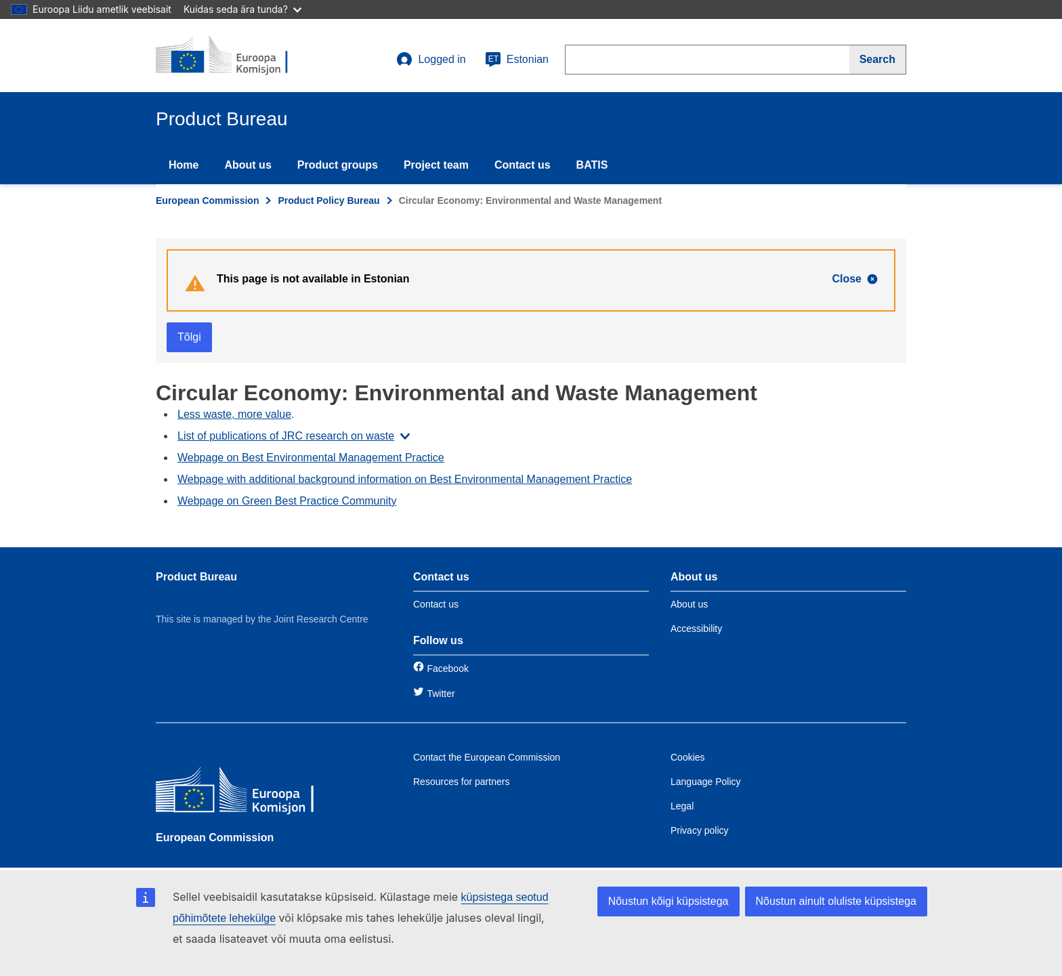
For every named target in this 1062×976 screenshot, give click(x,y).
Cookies (688, 757)
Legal (682, 806)
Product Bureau (196, 576)
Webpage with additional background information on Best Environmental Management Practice (404, 479)
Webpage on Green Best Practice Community (286, 501)
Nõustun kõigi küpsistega (668, 901)
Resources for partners (461, 781)
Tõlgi (189, 337)
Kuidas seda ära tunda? (242, 9)
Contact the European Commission (486, 757)
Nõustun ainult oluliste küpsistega (836, 901)
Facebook (447, 668)
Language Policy (706, 781)
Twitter (440, 693)
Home (183, 165)
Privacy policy (700, 830)
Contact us (522, 165)
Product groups (337, 165)
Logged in (430, 59)
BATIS (592, 165)
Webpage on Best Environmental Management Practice (310, 457)
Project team (436, 165)
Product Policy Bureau (328, 200)
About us (247, 165)
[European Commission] (254, 793)
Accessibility (696, 628)
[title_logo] (238, 55)
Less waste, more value (234, 414)
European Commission (207, 200)
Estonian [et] (517, 59)
